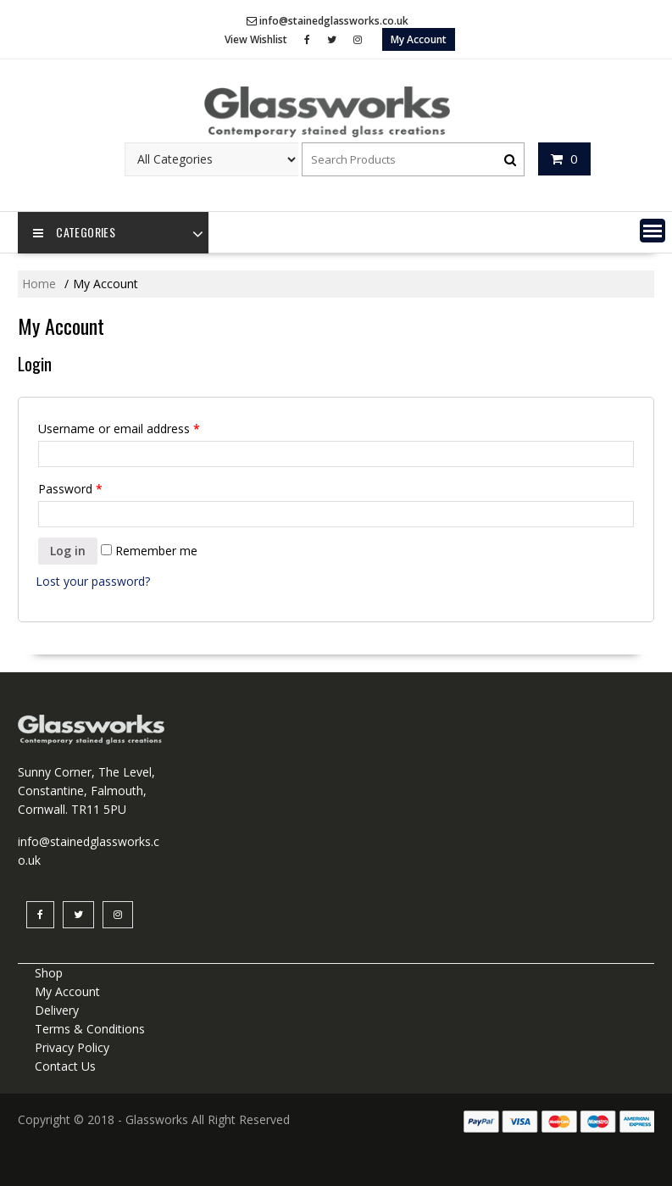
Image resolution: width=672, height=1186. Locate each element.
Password (70, 489)
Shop (49, 973)
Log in (68, 551)
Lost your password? (93, 581)
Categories (74, 233)
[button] (652, 230)
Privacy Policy (72, 1047)
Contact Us (65, 1066)
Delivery (57, 1010)
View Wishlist (256, 39)
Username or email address (119, 428)
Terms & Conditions (90, 1029)
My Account (419, 39)
